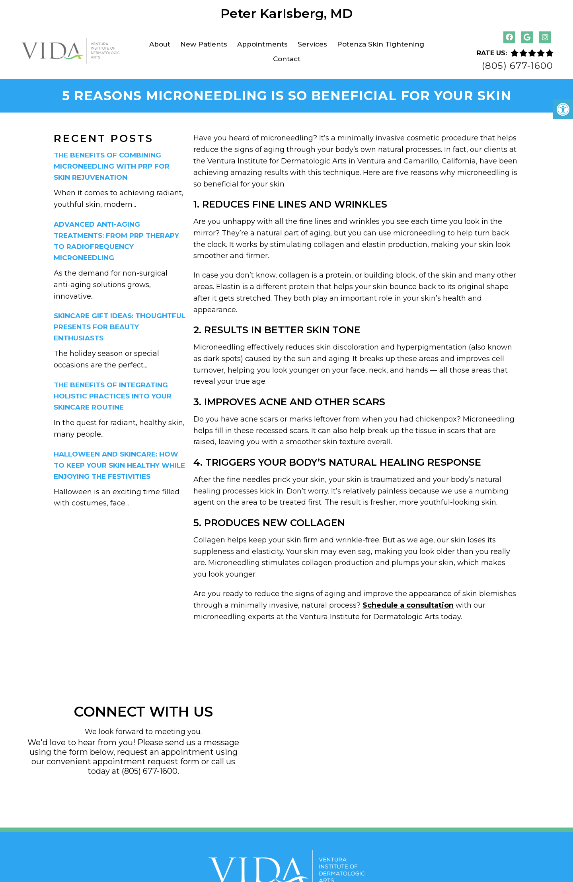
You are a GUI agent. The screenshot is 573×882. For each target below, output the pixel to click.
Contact (286, 59)
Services (312, 44)
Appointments (262, 44)
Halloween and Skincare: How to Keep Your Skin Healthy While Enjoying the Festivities (119, 462)
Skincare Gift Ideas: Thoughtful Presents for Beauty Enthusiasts (119, 324)
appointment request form (146, 758)
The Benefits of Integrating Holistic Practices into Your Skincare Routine (113, 393)
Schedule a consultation (408, 602)
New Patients (203, 44)
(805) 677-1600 (517, 65)
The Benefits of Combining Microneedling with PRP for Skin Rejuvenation (112, 163)
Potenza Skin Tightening (380, 44)
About (159, 44)
